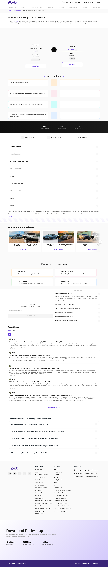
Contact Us (38, 469)
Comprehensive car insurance (43, 500)
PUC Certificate (39, 511)
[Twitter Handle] (19, 473)
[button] (54, 343)
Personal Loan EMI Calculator (62, 490)
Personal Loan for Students (61, 506)
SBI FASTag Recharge (41, 474)
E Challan (56, 474)
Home (9, 10)
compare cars (48, 23)
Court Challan (39, 513)
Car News (38, 490)
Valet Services (39, 482)
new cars (15, 21)
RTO (55, 485)
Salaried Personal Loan (60, 511)
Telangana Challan (40, 477)
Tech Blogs (38, 480)
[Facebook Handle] (15, 473)
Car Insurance (58, 472)
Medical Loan (39, 506)
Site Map (95, 563)
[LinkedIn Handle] (24, 473)
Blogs (37, 472)
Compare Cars (17, 10)
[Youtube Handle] (29, 473)
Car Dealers (38, 495)
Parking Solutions (59, 480)
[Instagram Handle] (10, 473)
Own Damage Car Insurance (43, 508)
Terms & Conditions (78, 563)
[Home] (12, 2)
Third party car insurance (61, 500)
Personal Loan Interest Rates (43, 503)
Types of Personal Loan (60, 503)
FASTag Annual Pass (41, 487)
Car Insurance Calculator (61, 495)
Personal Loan (58, 487)
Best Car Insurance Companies (62, 508)
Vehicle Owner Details (60, 493)
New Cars (56, 469)
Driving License (39, 485)
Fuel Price (56, 482)
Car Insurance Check (60, 498)
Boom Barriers (39, 498)
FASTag (56, 477)
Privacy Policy (87, 563)
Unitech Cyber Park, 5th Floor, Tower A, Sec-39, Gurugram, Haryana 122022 (87, 477)
